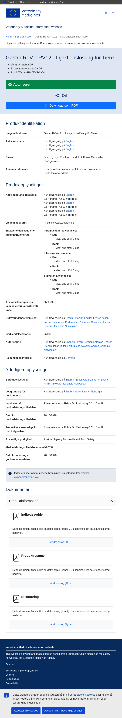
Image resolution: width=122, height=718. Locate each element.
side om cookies (86, 694)
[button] (61, 95)
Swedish (48, 326)
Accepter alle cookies (26, 710)
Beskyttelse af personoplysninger (22, 670)
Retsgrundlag (12, 679)
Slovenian (96, 322)
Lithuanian (58, 322)
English (70, 141)
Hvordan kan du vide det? (49, 2)
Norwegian (71, 326)
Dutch (63, 346)
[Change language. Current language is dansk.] (106, 13)
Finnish (107, 322)
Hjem (9, 36)
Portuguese (71, 322)
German (88, 342)
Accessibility (12, 683)
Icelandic (59, 326)
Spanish (70, 342)
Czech (69, 318)
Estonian (78, 318)
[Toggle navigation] (113, 13)
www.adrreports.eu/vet (26, 477)
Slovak (85, 346)
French (97, 318)
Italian (105, 318)
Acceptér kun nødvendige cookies (63, 710)
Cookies (10, 675)
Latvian (48, 322)
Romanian (85, 322)
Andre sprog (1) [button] (61, 542)
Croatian (88, 379)
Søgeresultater (23, 36)
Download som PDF (61, 105)
